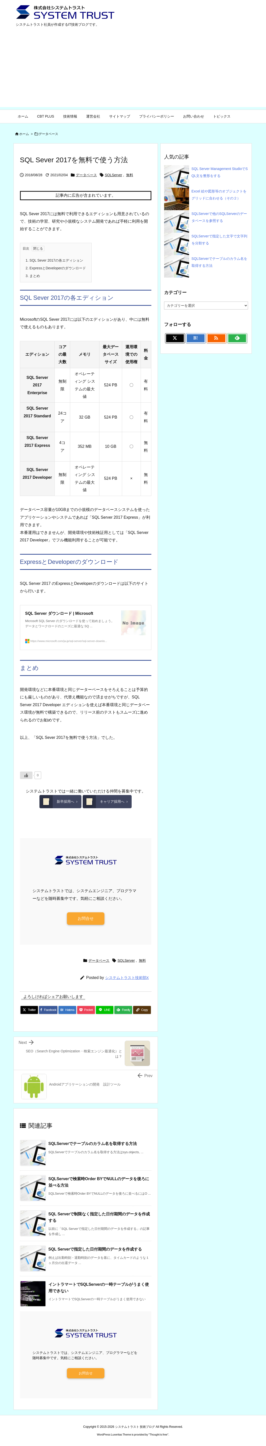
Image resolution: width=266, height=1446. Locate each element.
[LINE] (105, 1010)
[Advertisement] (133, 72)
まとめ (33, 276)
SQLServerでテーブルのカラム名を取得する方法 (92, 1143)
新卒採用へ (56, 801)
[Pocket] (86, 1010)
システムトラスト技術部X (127, 977)
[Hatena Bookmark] (67, 1010)
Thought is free (158, 1434)
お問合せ (86, 918)
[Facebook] (48, 1010)
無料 (129, 175)
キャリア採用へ (103, 801)
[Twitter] (29, 1010)
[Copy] (142, 1010)
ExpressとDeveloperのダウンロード (56, 268)
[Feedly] (123, 1010)
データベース (48, 134)
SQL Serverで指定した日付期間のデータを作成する (95, 1249)
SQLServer (113, 175)
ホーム (24, 134)
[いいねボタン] (26, 775)
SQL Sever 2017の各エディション (54, 260)
